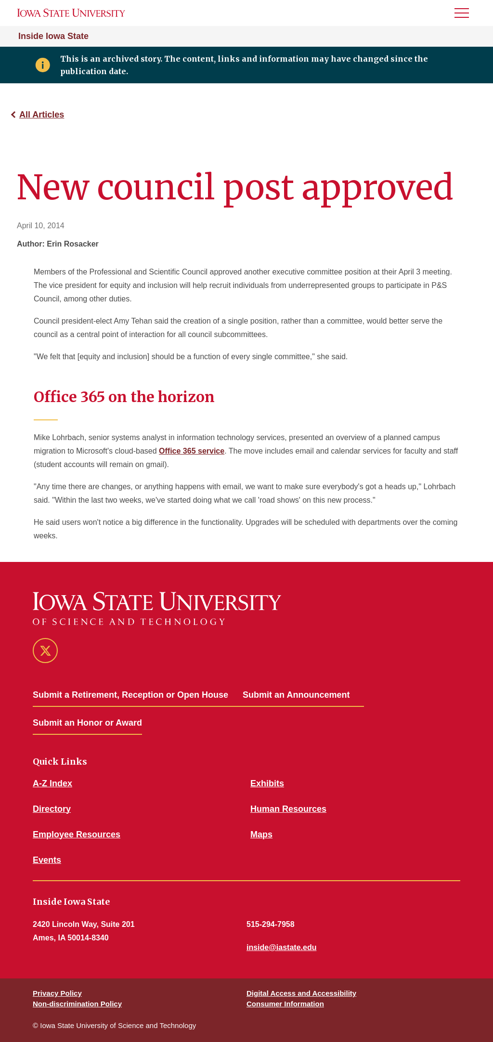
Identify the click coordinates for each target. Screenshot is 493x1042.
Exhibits (267, 783)
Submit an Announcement (296, 695)
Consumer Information (285, 1004)
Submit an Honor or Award (87, 723)
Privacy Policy (57, 993)
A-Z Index (52, 783)
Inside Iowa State (53, 36)
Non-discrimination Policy (77, 1004)
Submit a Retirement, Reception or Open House (130, 695)
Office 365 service (191, 451)
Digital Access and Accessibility (301, 993)
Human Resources (288, 809)
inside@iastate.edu (281, 947)
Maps (261, 834)
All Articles (41, 114)
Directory (52, 809)
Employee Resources (76, 834)
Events (47, 860)
